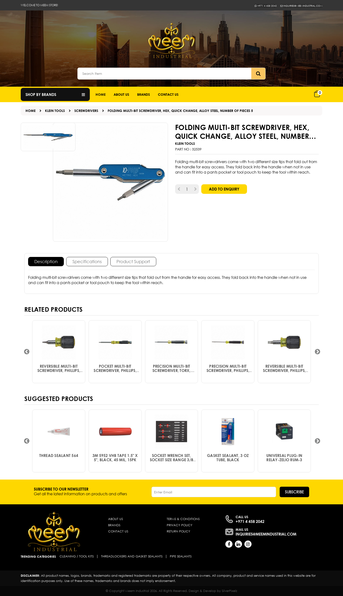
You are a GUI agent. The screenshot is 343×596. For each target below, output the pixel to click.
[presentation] (26, 351)
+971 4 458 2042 (255, 6)
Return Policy (178, 531)
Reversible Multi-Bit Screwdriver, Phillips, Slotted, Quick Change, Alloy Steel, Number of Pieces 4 (284, 371)
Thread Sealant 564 (58, 458)
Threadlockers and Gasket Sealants (131, 556)
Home (101, 94)
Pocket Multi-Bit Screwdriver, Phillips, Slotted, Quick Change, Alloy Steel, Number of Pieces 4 (115, 371)
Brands (143, 94)
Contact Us (118, 531)
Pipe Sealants (181, 556)
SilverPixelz (229, 591)
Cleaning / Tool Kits (77, 556)
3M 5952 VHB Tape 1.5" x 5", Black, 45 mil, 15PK (115, 460)
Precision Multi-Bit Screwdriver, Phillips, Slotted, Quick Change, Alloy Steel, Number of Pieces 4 (228, 371)
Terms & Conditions (183, 519)
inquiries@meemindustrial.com (297, 6)
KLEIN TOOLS (55, 111)
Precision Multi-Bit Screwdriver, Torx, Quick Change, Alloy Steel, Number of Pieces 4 (171, 371)
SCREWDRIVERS (86, 111)
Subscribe (294, 491)
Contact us (168, 94)
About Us (121, 94)
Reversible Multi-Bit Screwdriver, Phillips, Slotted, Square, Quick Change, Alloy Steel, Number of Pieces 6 (59, 371)
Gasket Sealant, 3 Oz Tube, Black (228, 460)
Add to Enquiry (224, 189)
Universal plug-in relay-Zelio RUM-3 (284, 460)
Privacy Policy (179, 525)
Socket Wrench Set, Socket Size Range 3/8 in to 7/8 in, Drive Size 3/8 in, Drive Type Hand (171, 460)
